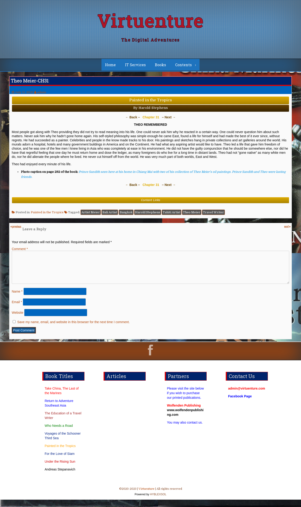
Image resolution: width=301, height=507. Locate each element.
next (287, 228)
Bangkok (126, 214)
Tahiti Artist (171, 214)
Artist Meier (90, 214)
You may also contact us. (185, 430)
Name (17, 299)
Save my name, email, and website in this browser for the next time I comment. (73, 329)
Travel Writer (213, 214)
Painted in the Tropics (47, 214)
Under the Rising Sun (60, 469)
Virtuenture (150, 21)
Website (17, 320)
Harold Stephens (147, 214)
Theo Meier (191, 214)
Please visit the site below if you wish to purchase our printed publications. (185, 400)
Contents (183, 66)
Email (17, 309)
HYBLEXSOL (157, 501)
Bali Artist (109, 214)
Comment (20, 251)
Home (110, 66)
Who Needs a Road (59, 433)
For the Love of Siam (60, 461)
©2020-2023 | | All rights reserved (150, 499)
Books (160, 66)
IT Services (135, 66)
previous (15, 228)
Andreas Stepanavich (60, 477)
